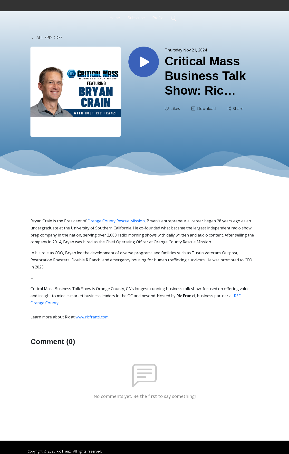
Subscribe (136, 18)
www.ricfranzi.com (92, 317)
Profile (157, 18)
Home (114, 18)
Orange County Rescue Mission (116, 221)
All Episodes (46, 37)
